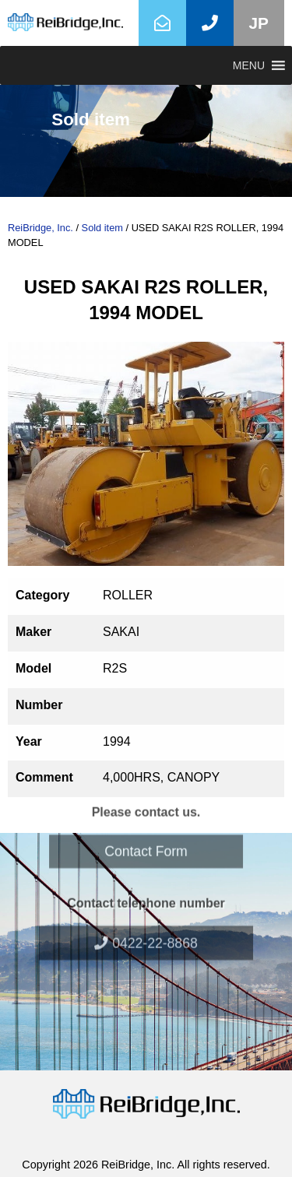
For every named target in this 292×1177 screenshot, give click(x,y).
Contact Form (146, 819)
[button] (249, 65)
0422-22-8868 (145, 911)
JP (259, 23)
